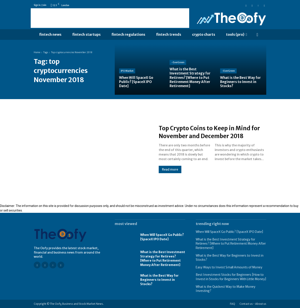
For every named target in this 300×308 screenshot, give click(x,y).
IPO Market (127, 70)
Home (37, 52)
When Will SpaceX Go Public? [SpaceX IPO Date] (162, 237)
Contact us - (247, 303)
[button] (257, 34)
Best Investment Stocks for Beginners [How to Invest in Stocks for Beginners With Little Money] (231, 277)
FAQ (232, 303)
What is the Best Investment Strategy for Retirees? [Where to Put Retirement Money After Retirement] (162, 258)
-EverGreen (177, 62)
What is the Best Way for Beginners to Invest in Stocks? (159, 280)
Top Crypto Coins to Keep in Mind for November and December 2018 (210, 132)
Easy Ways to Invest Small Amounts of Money (229, 267)
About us (260, 303)
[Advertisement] (110, 18)
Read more (170, 173)
